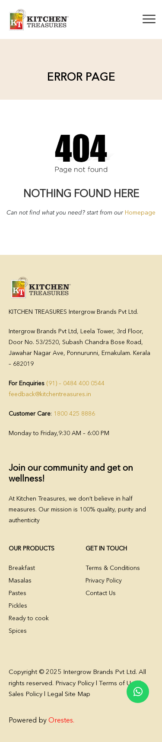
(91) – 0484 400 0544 (75, 384)
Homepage (140, 213)
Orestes (60, 720)
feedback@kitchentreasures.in (50, 394)
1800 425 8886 (74, 414)
